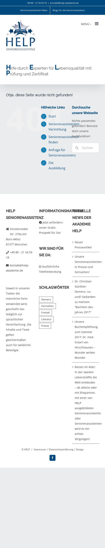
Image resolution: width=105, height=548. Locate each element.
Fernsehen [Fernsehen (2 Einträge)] (47, 306)
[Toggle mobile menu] (97, 24)
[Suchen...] (85, 148)
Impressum (40, 449)
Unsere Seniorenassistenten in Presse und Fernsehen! (86, 264)
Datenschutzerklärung (61, 449)
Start (52, 116)
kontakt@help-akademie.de (64, 2)
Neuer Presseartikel (83, 244)
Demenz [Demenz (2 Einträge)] (46, 299)
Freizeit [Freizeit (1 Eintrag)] (45, 312)
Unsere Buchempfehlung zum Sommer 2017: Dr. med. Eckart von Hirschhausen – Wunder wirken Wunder (86, 340)
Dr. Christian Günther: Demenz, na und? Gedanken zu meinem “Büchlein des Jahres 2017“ (85, 296)
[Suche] (77, 148)
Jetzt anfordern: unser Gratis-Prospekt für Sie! (51, 228)
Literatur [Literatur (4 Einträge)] (46, 319)
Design (80, 449)
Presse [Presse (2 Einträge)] (45, 325)
